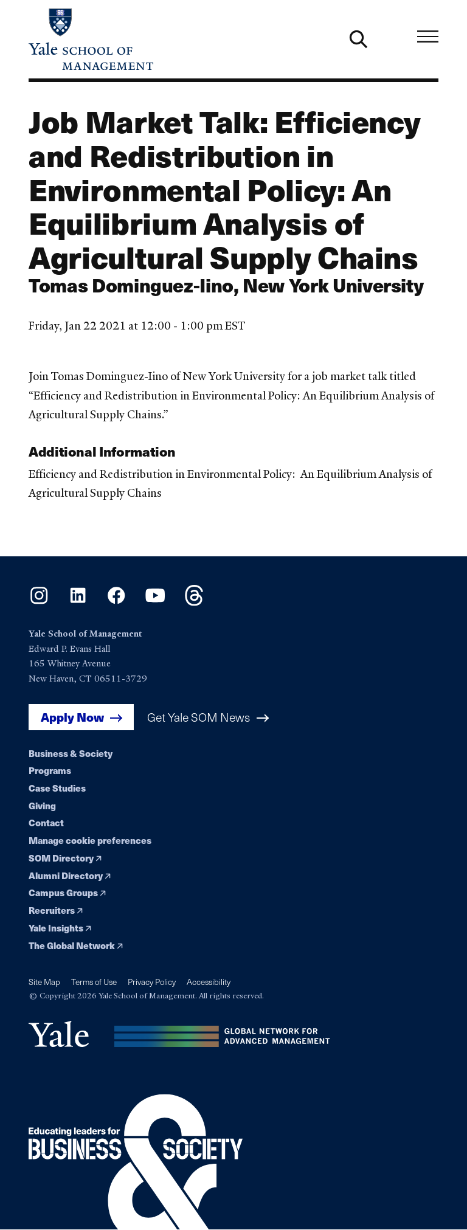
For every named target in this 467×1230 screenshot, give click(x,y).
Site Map (44, 981)
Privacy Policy (152, 981)
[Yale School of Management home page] (131, 39)
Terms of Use (94, 981)
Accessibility (208, 981)
